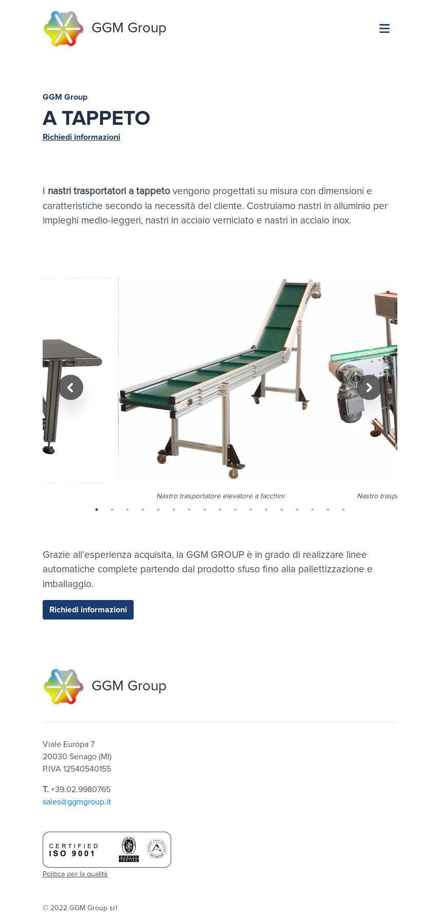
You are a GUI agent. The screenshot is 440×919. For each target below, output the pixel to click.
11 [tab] (251, 509)
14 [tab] (297, 509)
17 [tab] (343, 509)
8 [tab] (204, 509)
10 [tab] (235, 509)
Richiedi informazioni (81, 137)
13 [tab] (282, 509)
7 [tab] (189, 509)
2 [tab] (112, 509)
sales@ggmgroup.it (77, 802)
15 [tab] (312, 509)
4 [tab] (143, 509)
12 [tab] (266, 509)
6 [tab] (174, 509)
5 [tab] (158, 509)
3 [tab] (127, 509)
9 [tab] (220, 509)
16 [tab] (328, 509)
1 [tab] (96, 509)
